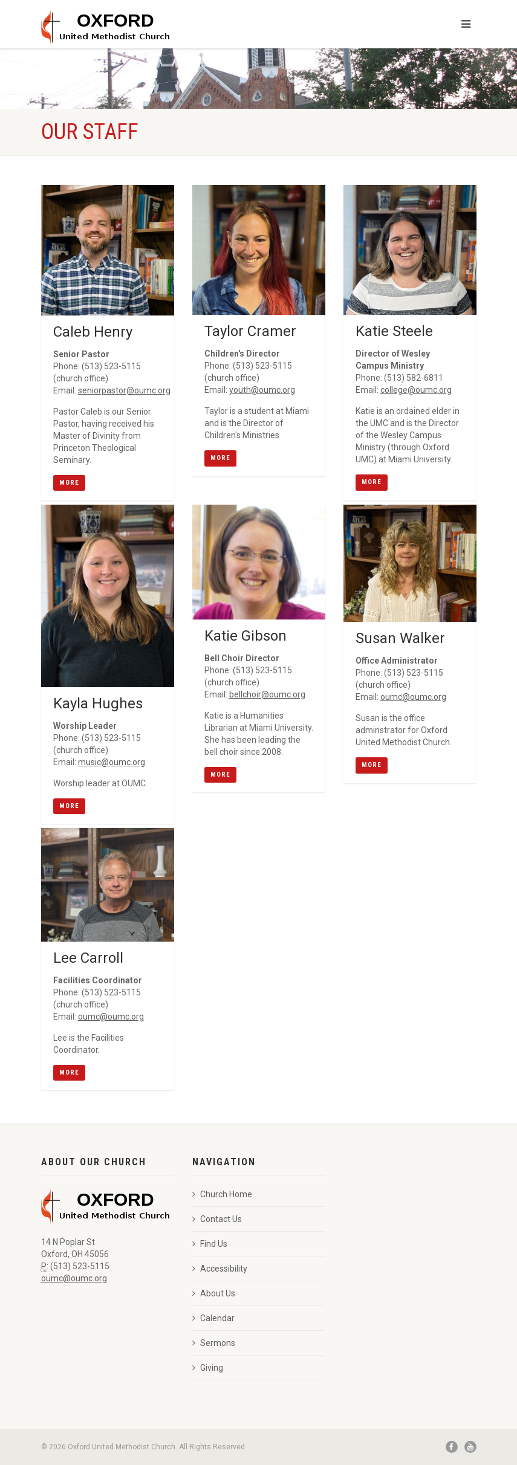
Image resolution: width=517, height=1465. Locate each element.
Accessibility (219, 1268)
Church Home (222, 1194)
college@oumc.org (416, 390)
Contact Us (217, 1219)
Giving (207, 1368)
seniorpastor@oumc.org (124, 390)
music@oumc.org (111, 762)
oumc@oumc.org (413, 697)
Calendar (213, 1318)
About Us (213, 1293)
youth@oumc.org (262, 390)
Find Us (209, 1244)
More (69, 483)
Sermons (213, 1343)
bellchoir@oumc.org (267, 694)
